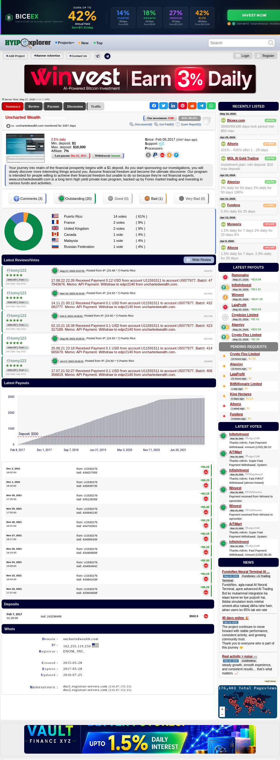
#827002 (208, 339)
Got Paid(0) (166, 124)
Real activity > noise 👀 (239, 656)
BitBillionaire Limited (246, 384)
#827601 (208, 293)
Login (245, 56)
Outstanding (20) (75, 198)
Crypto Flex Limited (246, 335)
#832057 (208, 271)
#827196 (208, 316)
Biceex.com (236, 120)
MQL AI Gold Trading (243, 158)
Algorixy (233, 182)
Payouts (53, 106)
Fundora (233, 205)
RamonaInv (240, 275)
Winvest (238, 295)
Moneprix (234, 224)
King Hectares (240, 394)
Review (33, 106)
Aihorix (232, 143)
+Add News (270, 681)
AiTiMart (235, 452)
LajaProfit (239, 305)
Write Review (201, 260)
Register (268, 56)
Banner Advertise (48, 55)
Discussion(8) (143, 124)
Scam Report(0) (191, 124)
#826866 (208, 361)
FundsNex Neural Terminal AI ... (246, 572)
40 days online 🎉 (235, 618)
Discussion (75, 106)
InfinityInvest (241, 285)
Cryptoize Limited (245, 315)
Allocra (232, 248)
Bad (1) (153, 198)
